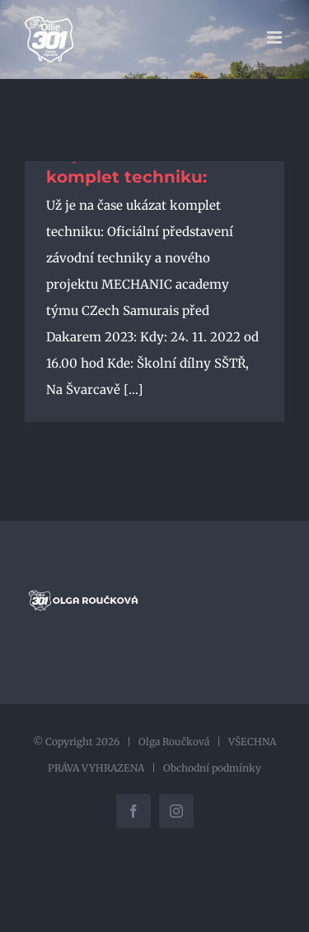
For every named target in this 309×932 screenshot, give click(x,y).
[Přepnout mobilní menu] (275, 37)
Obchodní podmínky (212, 768)
